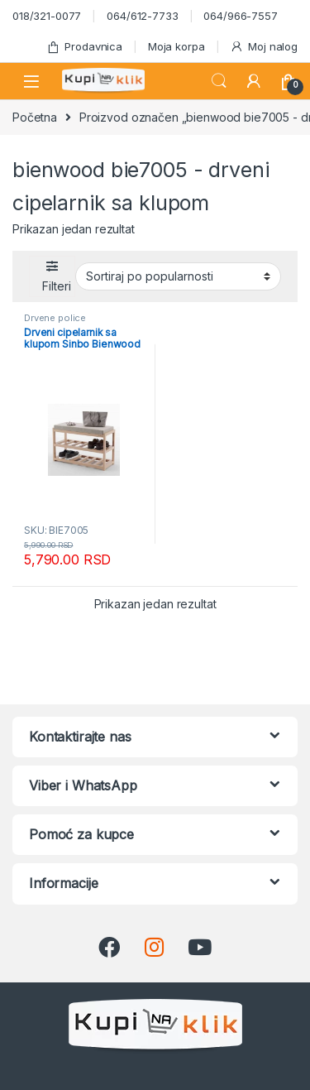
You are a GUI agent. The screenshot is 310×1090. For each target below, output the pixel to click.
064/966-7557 (240, 15)
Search (219, 81)
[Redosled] (178, 276)
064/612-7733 (142, 15)
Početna (34, 117)
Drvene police (55, 318)
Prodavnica (84, 47)
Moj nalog (264, 47)
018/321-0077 (46, 15)
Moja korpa (176, 46)
